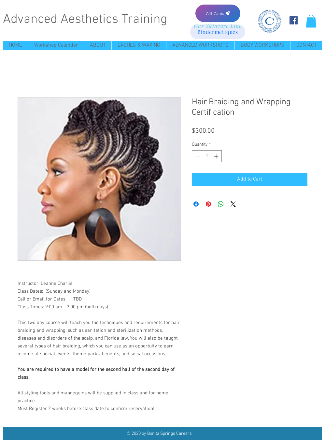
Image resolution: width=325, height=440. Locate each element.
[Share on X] (233, 204)
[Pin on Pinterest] (208, 204)
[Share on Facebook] (196, 204)
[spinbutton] (207, 156)
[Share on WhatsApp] (221, 204)
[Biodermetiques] (217, 31)
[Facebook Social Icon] (294, 20)
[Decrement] (197, 156)
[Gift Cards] (217, 13)
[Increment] (217, 156)
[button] (311, 21)
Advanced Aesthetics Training (85, 19)
